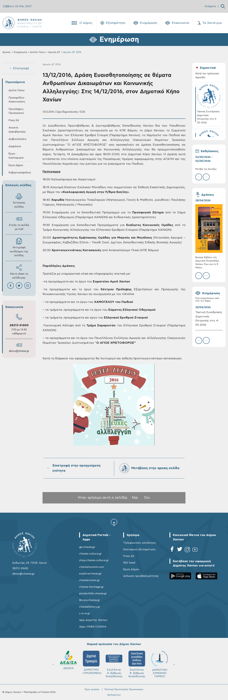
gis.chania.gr (87, 547)
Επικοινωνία (177, 23)
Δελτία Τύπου (37, 52)
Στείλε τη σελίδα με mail (19, 223)
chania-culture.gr (90, 553)
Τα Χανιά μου (209, 23)
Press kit (128, 556)
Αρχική (6, 52)
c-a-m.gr (84, 613)
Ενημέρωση (145, 23)
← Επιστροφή (19, 68)
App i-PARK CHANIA (92, 626)
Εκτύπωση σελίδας (19, 200)
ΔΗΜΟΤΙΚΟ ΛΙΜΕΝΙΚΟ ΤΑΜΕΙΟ (159, 664)
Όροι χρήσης (92, 689)
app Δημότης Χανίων (93, 620)
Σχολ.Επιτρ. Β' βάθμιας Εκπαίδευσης (136, 664)
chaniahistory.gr (89, 606)
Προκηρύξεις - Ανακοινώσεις (17, 99)
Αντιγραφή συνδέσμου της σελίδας (19, 247)
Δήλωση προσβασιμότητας (141, 576)
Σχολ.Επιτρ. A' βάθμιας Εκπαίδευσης (114, 664)
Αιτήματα (210, 6)
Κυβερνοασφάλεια (20, 172)
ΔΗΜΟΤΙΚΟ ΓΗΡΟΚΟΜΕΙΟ (92, 662)
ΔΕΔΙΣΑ (68, 660)
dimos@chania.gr (19, 351)
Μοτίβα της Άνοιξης (206, 169)
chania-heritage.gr (91, 586)
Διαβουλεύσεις (18, 139)
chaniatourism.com (91, 567)
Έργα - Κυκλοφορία (16, 155)
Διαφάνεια (15, 146)
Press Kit (14, 120)
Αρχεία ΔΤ (54, 52)
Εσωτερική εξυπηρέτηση (139, 549)
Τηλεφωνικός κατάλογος (139, 542)
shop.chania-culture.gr (94, 560)
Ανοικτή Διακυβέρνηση (17, 129)
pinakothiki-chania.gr (93, 593)
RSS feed (129, 562)
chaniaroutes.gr (89, 580)
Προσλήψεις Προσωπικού (16, 111)
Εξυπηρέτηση (112, 23)
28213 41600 (19, 325)
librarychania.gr (89, 600)
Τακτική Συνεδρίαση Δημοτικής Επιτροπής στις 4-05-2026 (208, 318)
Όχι (147, 497)
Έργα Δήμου (16, 165)
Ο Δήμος (81, 23)
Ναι (135, 497)
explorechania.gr (90, 573)
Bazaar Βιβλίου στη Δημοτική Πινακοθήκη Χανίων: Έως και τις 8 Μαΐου (207, 262)
